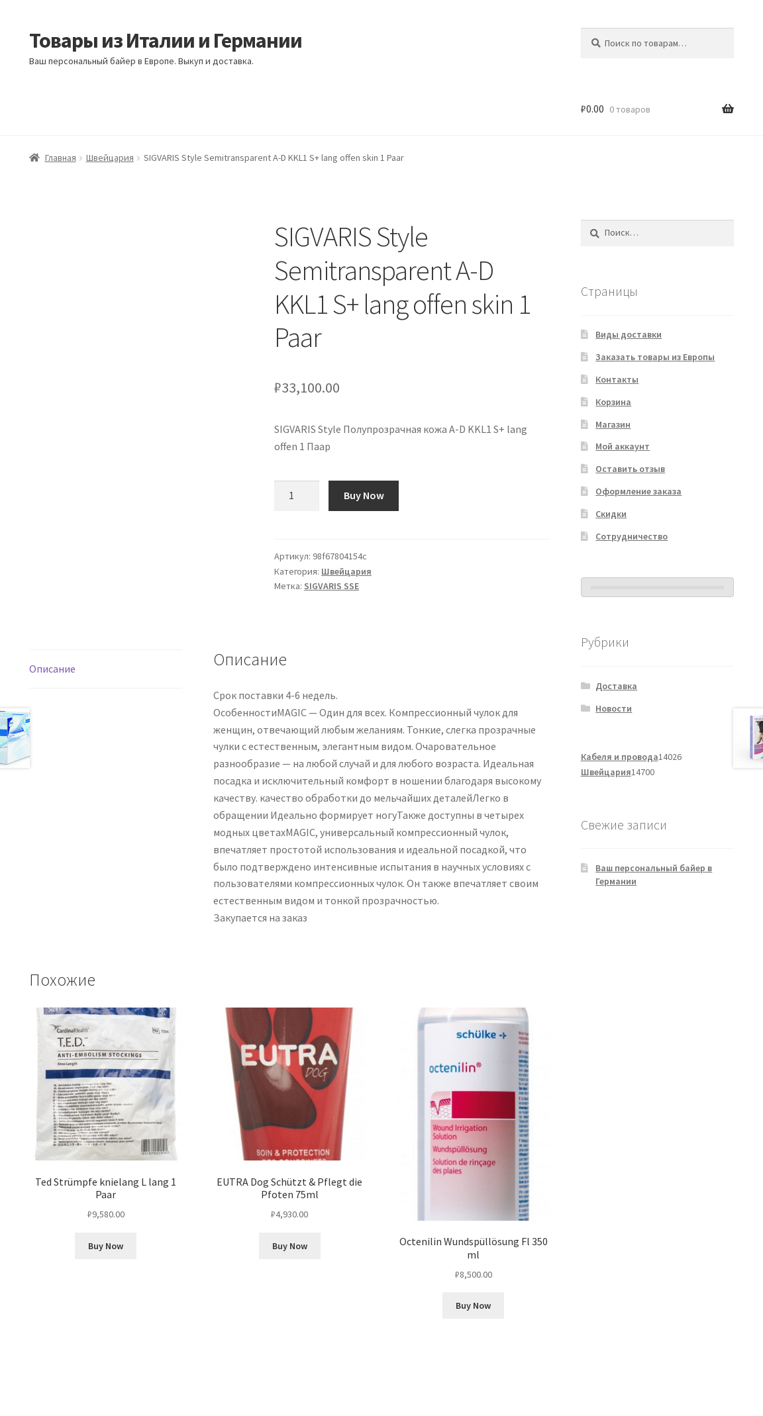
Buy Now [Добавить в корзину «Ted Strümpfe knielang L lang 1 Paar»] (105, 1246)
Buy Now (364, 495)
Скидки (611, 514)
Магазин (613, 424)
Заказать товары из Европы (655, 357)
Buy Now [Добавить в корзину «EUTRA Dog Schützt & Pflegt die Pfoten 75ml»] (289, 1246)
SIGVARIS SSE (331, 586)
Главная (60, 158)
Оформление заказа (638, 491)
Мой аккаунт (622, 446)
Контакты (616, 379)
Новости (613, 708)
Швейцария (110, 158)
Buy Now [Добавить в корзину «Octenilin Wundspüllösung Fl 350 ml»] (473, 1305)
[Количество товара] (296, 496)
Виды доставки (628, 334)
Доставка (616, 686)
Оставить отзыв (630, 469)
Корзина (613, 402)
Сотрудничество (631, 536)
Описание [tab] (52, 668)
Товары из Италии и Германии (165, 40)
